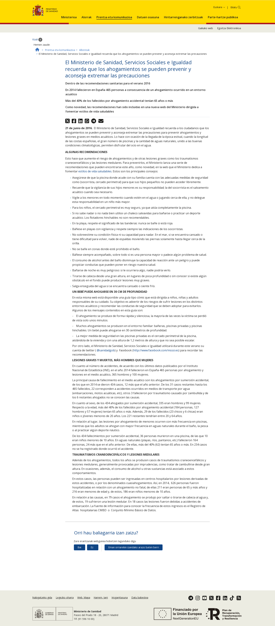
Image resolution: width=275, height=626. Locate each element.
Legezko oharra (65, 597)
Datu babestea (139, 597)
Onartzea (198, 8)
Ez (92, 561)
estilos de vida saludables (95, 185)
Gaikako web (205, 42)
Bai (79, 561)
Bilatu (233, 21)
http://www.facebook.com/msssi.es (156, 364)
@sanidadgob (105, 364)
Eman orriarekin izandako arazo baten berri (133, 561)
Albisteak (84, 63)
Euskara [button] (219, 20)
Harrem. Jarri (101, 597)
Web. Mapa (83, 597)
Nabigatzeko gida (42, 597)
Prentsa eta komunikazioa (60, 63)
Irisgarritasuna (120, 597)
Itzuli (37, 53)
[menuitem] (69, 30)
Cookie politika (172, 8)
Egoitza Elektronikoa (229, 42)
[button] (69, 30)
